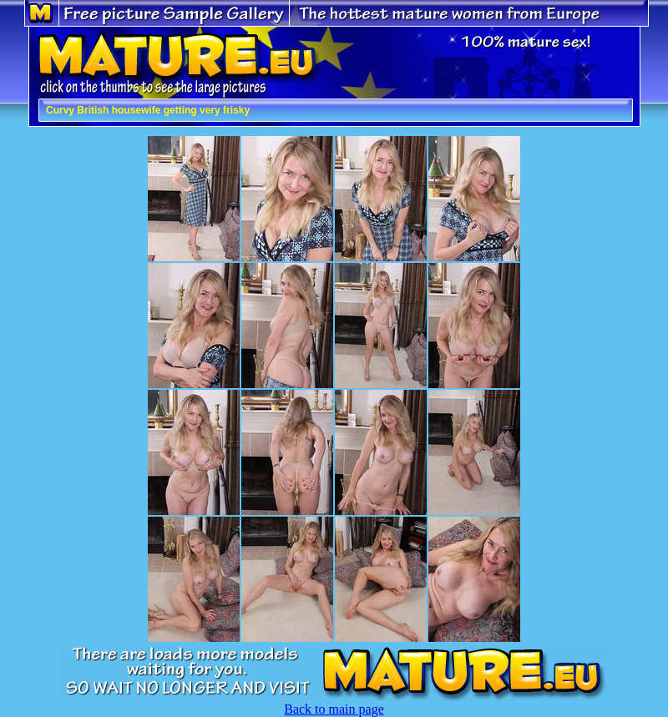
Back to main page (334, 709)
